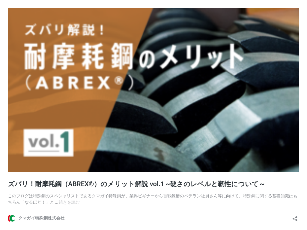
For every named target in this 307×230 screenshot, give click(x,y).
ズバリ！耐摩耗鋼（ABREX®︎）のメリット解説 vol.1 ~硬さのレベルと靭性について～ (136, 184)
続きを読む (69, 202)
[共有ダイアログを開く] (295, 216)
